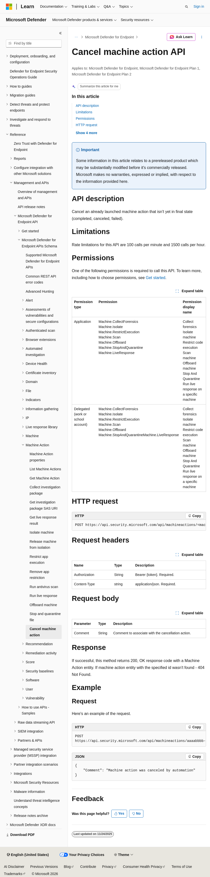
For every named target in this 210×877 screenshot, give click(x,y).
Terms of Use (182, 867)
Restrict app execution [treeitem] (39, 560)
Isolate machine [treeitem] (42, 532)
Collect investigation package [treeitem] (45, 490)
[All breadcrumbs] (76, 37)
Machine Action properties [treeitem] (41, 457)
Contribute (88, 867)
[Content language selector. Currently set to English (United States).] (28, 855)
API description (87, 106)
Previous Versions (44, 867)
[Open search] (186, 6)
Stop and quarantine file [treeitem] (45, 617)
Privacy (108, 867)
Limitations (84, 112)
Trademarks (13, 874)
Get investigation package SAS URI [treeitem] (43, 505)
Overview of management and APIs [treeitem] (37, 195)
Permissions (85, 118)
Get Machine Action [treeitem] (44, 478)
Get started (155, 278)
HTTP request (86, 125)
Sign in (198, 6)
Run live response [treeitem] (43, 596)
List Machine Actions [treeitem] (45, 469)
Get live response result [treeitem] (43, 520)
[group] (139, 525)
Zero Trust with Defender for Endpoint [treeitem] (35, 147)
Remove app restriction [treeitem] (39, 575)
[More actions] (201, 37)
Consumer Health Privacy (142, 867)
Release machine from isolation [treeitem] (43, 545)
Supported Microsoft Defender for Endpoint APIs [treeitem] (42, 261)
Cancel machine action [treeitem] (43, 632)
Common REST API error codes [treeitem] (41, 279)
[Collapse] (60, 33)
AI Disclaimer (14, 867)
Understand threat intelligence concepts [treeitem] (37, 804)
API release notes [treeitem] (31, 207)
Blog (67, 867)
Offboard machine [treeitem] (43, 605)
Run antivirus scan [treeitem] (44, 587)
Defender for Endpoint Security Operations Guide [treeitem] (33, 74)
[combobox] (34, 43)
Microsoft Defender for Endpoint (109, 37)
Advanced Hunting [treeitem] (40, 291)
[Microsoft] (9, 6)
